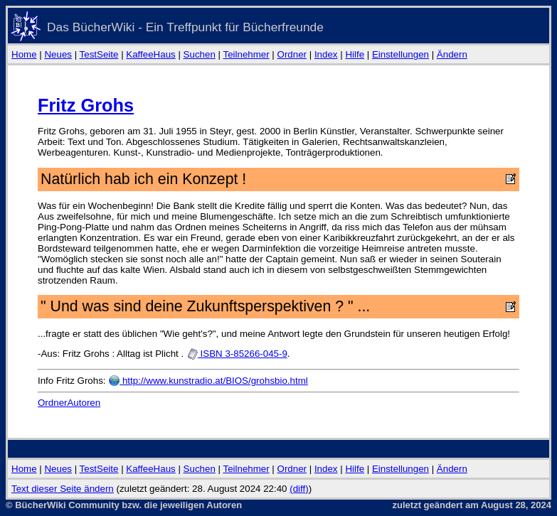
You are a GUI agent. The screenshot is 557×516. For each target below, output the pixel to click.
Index (326, 54)
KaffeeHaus (150, 54)
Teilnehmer (246, 54)
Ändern (452, 54)
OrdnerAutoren (69, 402)
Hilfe (354, 54)
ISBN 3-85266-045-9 (236, 353)
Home (24, 54)
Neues (58, 54)
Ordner (292, 54)
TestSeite (99, 54)
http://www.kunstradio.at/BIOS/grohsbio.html (207, 380)
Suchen (200, 54)
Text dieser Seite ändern (62, 488)
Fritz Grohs (86, 105)
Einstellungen (400, 54)
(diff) (299, 488)
